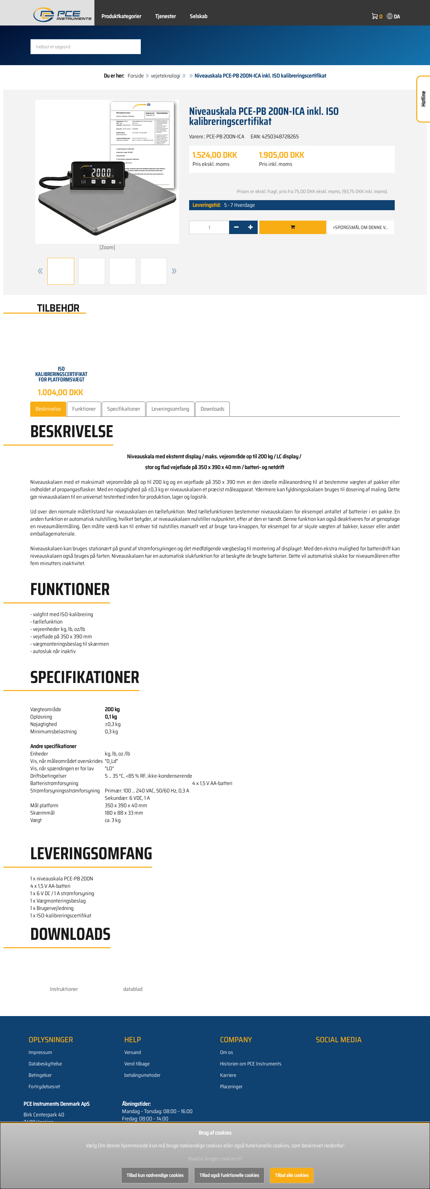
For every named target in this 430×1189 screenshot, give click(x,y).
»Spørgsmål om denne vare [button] (363, 227)
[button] (40, 271)
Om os (226, 1052)
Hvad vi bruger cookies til (215, 1158)
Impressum (40, 1052)
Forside (136, 76)
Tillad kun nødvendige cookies (155, 1175)
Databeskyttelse (45, 1064)
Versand (132, 1052)
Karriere (228, 1075)
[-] (236, 227)
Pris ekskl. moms (210, 164)
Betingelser (40, 1075)
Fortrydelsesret (44, 1087)
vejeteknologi (165, 76)
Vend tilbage (136, 1064)
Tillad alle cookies (291, 1175)
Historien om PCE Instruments (251, 1064)
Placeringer (231, 1087)
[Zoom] (107, 175)
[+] (250, 227)
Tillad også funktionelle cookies (229, 1175)
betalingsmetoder (142, 1075)
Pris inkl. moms (275, 164)
